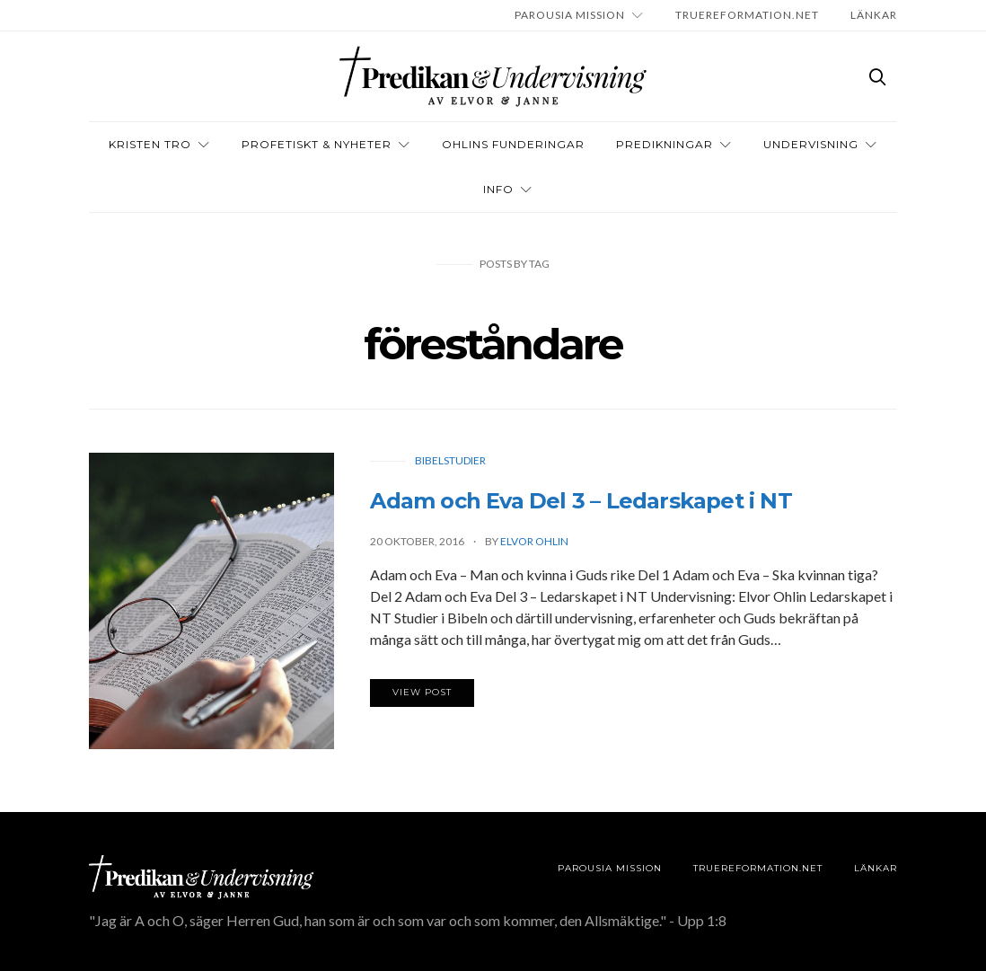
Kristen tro (150, 144)
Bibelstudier (450, 460)
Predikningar (664, 144)
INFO (498, 189)
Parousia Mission (570, 15)
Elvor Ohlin (534, 541)
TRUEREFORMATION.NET (747, 15)
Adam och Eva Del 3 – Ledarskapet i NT (580, 501)
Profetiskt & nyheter (317, 144)
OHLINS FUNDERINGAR (513, 144)
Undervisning (810, 144)
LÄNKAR (873, 15)
